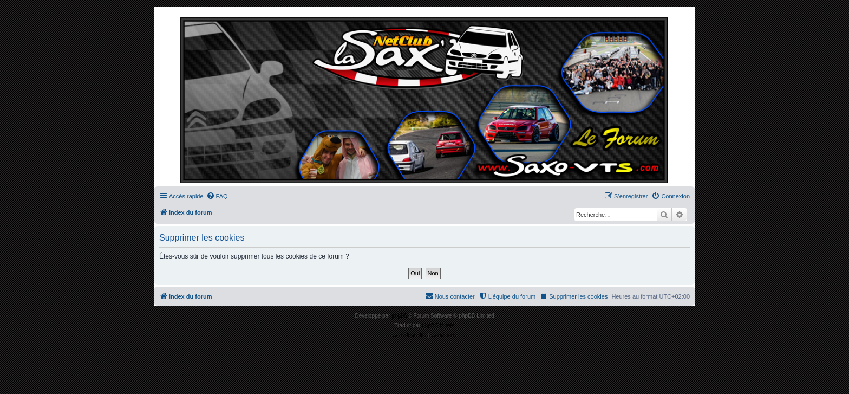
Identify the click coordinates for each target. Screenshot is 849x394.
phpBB (399, 316)
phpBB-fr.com (438, 325)
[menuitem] (217, 196)
